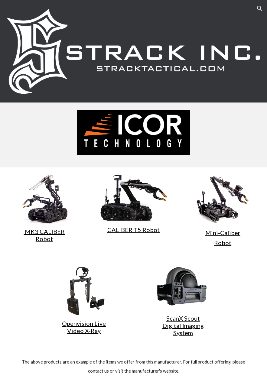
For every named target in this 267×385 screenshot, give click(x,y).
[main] (44, 235)
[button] (259, 8)
